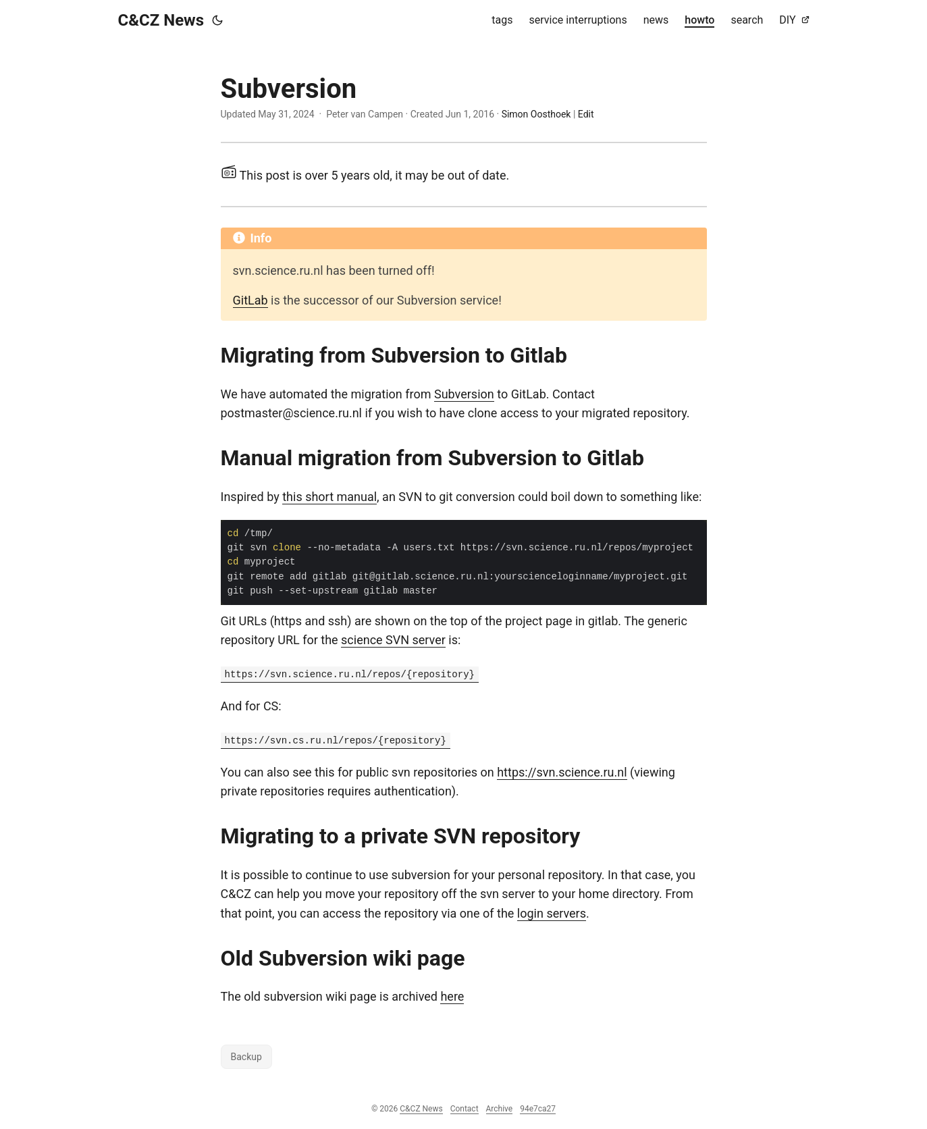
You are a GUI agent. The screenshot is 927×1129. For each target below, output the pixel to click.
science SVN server (393, 640)
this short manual (329, 497)
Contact (464, 1108)
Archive (499, 1108)
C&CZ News (161, 20)
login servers (551, 913)
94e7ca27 (538, 1108)
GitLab (250, 300)
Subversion (464, 394)
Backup (246, 1056)
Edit (586, 114)
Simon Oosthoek (536, 114)
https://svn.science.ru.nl (562, 772)
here (452, 996)
